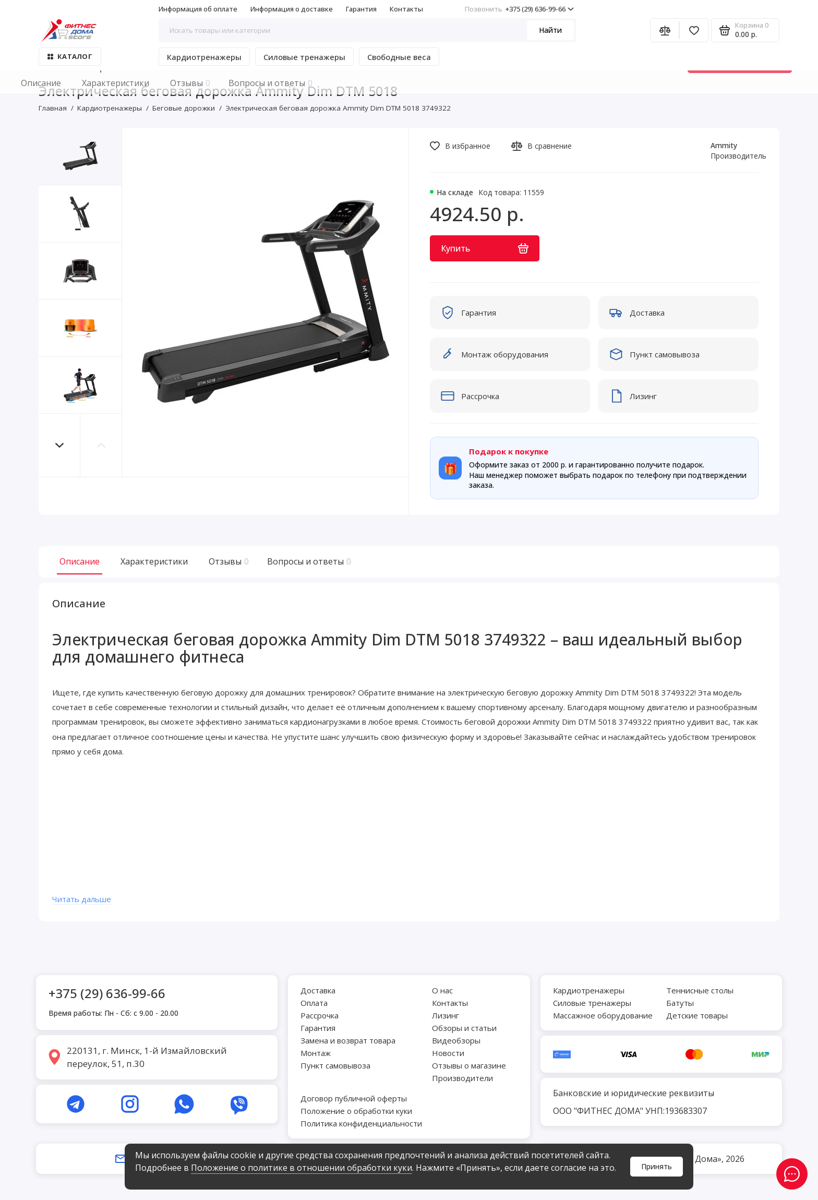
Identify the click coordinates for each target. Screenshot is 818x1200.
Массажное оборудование (603, 1015)
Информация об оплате (198, 9)
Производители (462, 1078)
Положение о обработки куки (356, 1111)
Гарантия (361, 9)
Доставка (317, 990)
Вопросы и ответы (307, 561)
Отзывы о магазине (469, 1065)
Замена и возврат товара (347, 1040)
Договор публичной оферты (353, 1098)
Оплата (314, 1003)
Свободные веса (399, 57)
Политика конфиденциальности (361, 1123)
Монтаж (315, 1053)
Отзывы (227, 561)
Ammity (724, 145)
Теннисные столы (699, 990)
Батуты (680, 1003)
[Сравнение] (665, 30)
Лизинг (445, 1015)
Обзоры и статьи (464, 1028)
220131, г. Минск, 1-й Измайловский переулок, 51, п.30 (147, 1057)
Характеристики (154, 561)
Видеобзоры (456, 1040)
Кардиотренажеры (204, 57)
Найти (550, 30)
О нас (442, 990)
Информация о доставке (291, 9)
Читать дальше (88, 905)
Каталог (69, 56)
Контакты (406, 9)
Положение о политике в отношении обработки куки (301, 1167)
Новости (448, 1053)
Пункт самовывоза (335, 1065)
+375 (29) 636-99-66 (519, 9)
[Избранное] (694, 30)
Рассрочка (319, 1015)
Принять (656, 1166)
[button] (59, 445)
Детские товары (697, 1015)
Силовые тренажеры (304, 57)
